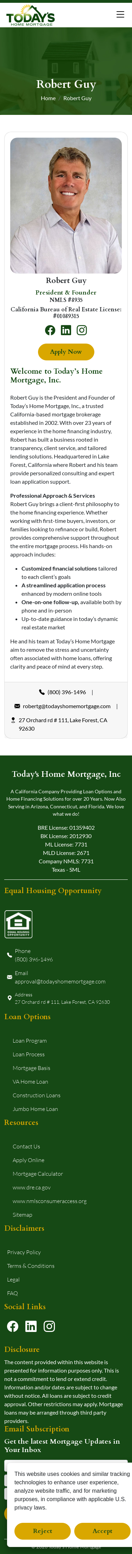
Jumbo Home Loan (35, 1108)
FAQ (12, 1293)
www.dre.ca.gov (32, 1187)
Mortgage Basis (31, 1067)
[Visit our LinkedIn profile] (31, 1326)
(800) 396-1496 (62, 692)
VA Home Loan (30, 1081)
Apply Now (66, 352)
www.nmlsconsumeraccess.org (50, 1200)
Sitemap (22, 1214)
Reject (42, 1531)
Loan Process (29, 1054)
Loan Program (30, 1040)
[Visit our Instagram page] (49, 1326)
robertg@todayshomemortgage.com (62, 706)
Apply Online (28, 1159)
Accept (102, 1531)
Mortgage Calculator (38, 1173)
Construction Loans (37, 1095)
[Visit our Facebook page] (12, 1326)
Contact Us (26, 1146)
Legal (13, 1279)
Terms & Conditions (31, 1265)
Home (48, 98)
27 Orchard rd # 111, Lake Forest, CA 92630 (58, 724)
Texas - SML (66, 869)
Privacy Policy (24, 1252)
